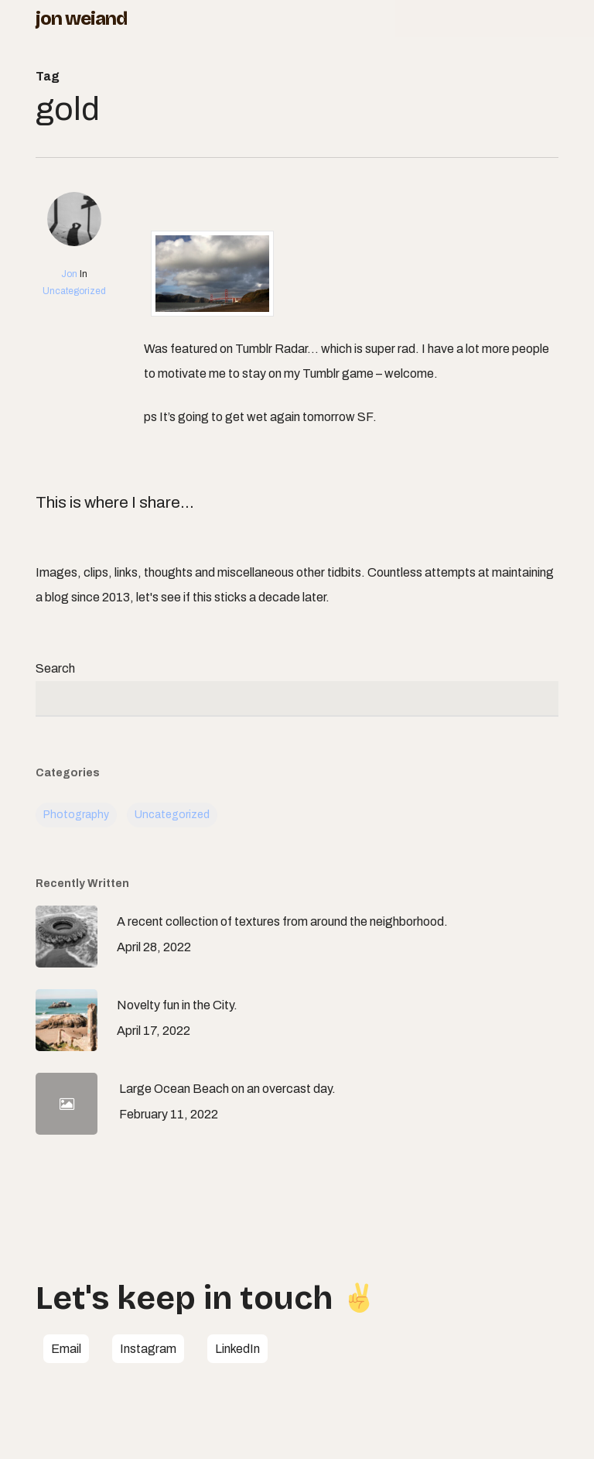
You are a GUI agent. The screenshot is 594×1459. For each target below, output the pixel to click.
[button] (66, 1349)
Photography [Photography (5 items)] (76, 814)
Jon (69, 274)
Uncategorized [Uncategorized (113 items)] (172, 814)
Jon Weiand (81, 18)
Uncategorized (74, 291)
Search (55, 668)
